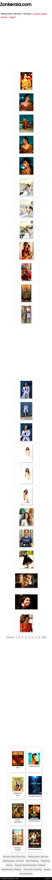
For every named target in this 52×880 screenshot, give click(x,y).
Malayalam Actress (13, 860)
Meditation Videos (11, 869)
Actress (27, 13)
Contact (47, 879)
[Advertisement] (25, 45)
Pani (18, 766)
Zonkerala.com (15, 4)
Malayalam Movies (11, 13)
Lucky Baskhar (34, 765)
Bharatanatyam (34, 848)
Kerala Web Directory (14, 856)
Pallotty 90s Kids (18, 793)
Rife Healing (32, 860)
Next (44, 637)
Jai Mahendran (34, 820)
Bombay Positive (18, 848)
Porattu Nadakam (18, 820)
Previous (10, 637)
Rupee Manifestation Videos (30, 865)
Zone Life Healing (32, 869)
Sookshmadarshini (35, 795)
